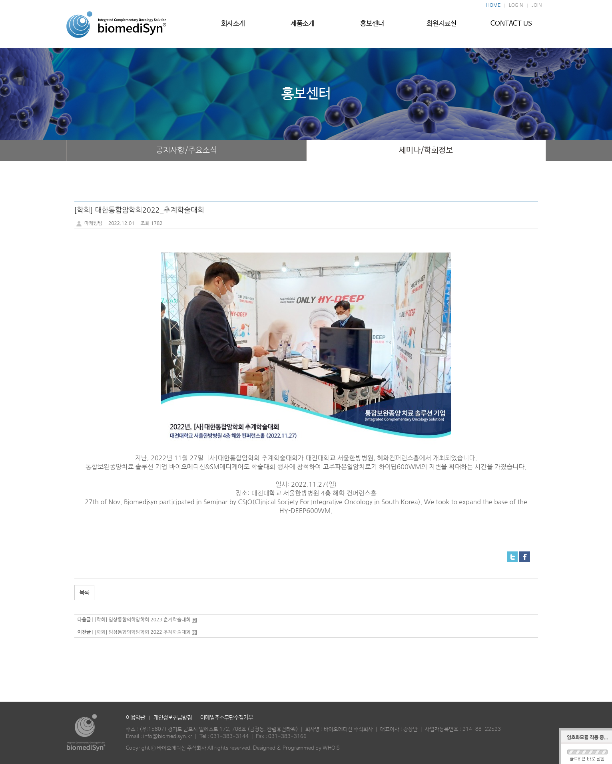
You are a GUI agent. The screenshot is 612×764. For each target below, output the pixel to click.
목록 (84, 592)
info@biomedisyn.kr (167, 737)
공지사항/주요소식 (186, 150)
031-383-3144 (229, 737)
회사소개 (233, 27)
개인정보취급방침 (172, 717)
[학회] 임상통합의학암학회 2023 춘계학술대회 (143, 619)
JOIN (537, 6)
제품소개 (302, 27)
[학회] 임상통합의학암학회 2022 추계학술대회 (143, 632)
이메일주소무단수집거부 (226, 717)
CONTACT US (511, 27)
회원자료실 (442, 27)
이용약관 (135, 717)
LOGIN (516, 6)
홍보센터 (372, 27)
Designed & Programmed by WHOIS (296, 748)
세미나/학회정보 (426, 150)
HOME (493, 6)
